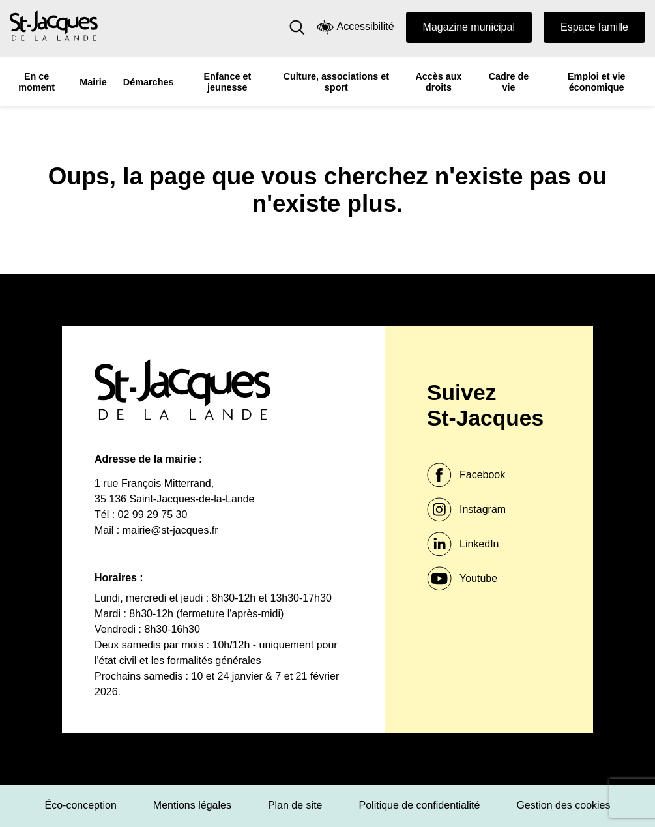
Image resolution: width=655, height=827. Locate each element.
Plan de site (295, 805)
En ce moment (36, 82)
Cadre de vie (509, 82)
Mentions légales (192, 805)
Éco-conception (81, 805)
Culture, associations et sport (336, 82)
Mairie (93, 82)
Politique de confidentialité (419, 805)
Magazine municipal (469, 27)
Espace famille (594, 27)
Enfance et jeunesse (227, 82)
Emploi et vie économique (597, 82)
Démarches (148, 82)
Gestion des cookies (563, 805)
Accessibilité (355, 27)
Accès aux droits (438, 82)
